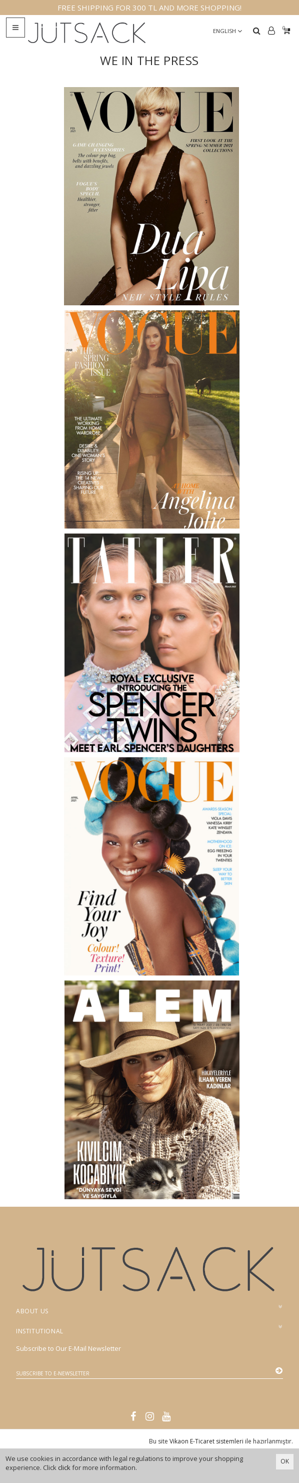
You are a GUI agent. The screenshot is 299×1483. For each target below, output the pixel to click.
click (64, 1467)
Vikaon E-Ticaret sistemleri (207, 1441)
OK (284, 1461)
